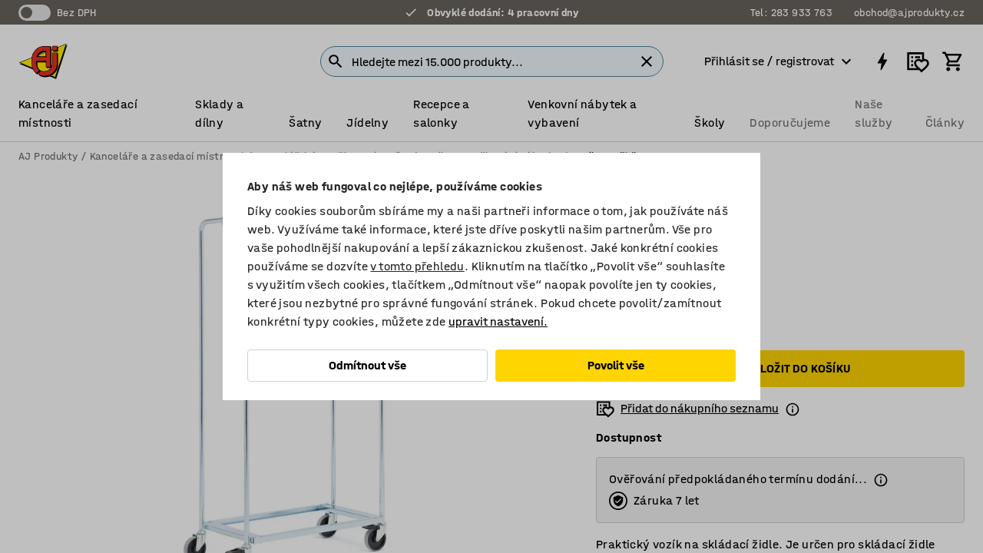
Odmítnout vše (367, 365)
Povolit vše (615, 365)
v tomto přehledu (417, 266)
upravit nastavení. (498, 321)
